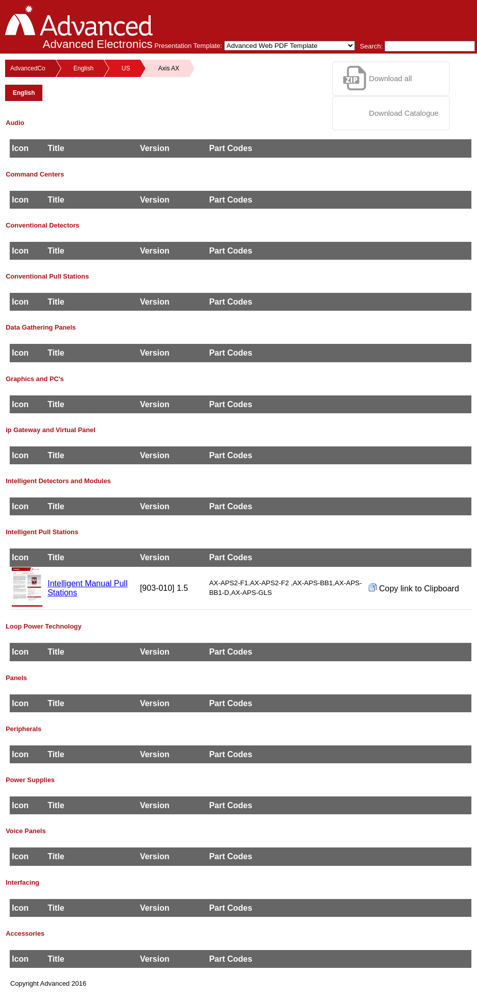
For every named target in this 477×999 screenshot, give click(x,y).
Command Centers (35, 174)
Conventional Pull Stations (47, 276)
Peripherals (23, 729)
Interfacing (22, 882)
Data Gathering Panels (41, 327)
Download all (390, 78)
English (83, 68)
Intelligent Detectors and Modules (58, 481)
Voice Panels (25, 831)
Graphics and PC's (35, 379)
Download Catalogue (404, 113)
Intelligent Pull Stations (42, 532)
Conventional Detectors (42, 225)
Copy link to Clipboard (414, 588)
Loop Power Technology (43, 626)
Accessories (25, 933)
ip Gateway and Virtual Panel (51, 430)
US (126, 68)
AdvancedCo (27, 68)
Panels (16, 678)
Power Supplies (30, 780)
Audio (15, 123)
